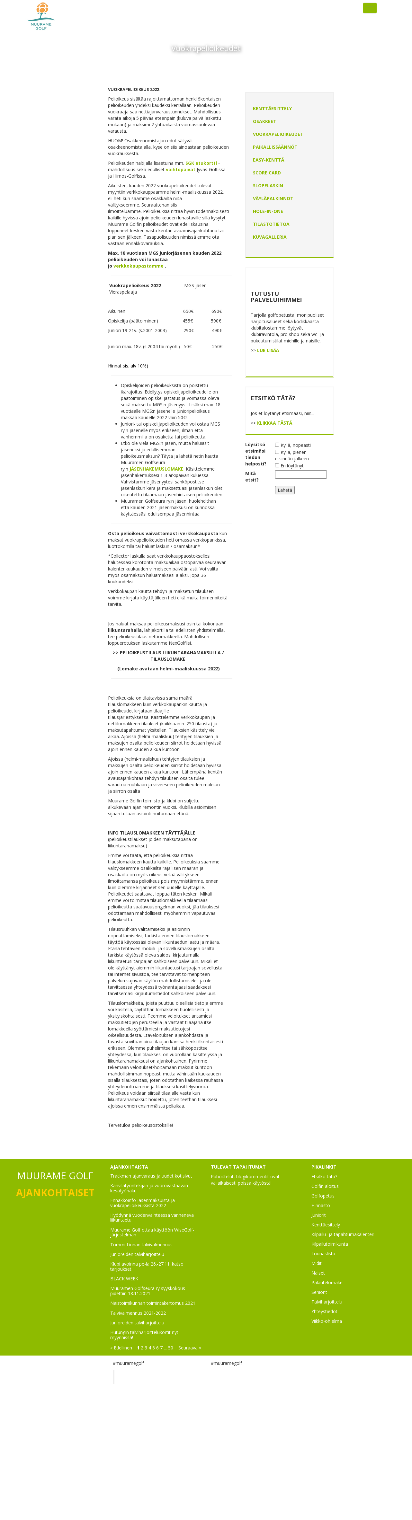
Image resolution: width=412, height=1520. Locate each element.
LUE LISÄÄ (268, 350)
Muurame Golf (140, 1377)
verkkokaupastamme (138, 266)
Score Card (267, 173)
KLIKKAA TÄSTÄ (274, 423)
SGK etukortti (201, 163)
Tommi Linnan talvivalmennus (141, 1245)
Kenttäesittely (272, 108)
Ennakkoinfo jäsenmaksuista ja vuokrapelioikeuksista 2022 (142, 1202)
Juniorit (318, 1215)
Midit (316, 1263)
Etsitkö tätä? (324, 1176)
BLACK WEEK (124, 1279)
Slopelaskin (268, 185)
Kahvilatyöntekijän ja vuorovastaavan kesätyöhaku (149, 1187)
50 (170, 1348)
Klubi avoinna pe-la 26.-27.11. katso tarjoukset (147, 1266)
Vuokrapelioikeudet (278, 134)
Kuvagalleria (270, 237)
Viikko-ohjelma (326, 1321)
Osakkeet (264, 121)
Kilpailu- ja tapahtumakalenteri (342, 1234)
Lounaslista (323, 1253)
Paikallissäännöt (275, 147)
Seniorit (319, 1292)
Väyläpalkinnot (273, 198)
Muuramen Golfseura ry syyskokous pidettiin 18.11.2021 (147, 1290)
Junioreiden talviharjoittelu (137, 1254)
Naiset (318, 1273)
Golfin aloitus (325, 1186)
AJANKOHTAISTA (129, 1167)
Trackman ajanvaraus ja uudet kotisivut (151, 1176)
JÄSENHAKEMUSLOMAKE (157, 469)
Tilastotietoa (271, 224)
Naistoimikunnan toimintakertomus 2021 (152, 1303)
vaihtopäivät (180, 169)
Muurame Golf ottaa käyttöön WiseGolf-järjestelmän (152, 1232)
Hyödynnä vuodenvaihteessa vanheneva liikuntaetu (152, 1217)
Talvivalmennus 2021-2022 (138, 1313)
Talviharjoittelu (326, 1302)
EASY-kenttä (268, 160)
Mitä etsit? (252, 476)
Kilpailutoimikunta (329, 1244)
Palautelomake (327, 1282)
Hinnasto (320, 1205)
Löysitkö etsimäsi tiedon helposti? (255, 454)
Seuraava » (189, 1348)
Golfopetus (323, 1196)
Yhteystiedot (324, 1311)
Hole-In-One (268, 211)
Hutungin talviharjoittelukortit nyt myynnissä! (144, 1334)
